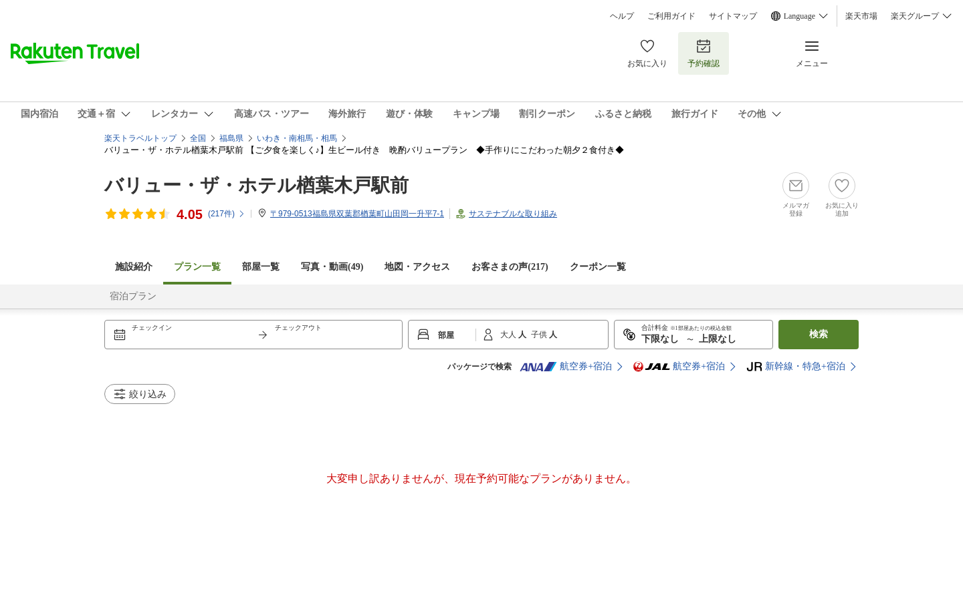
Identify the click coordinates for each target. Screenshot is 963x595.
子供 (540, 334)
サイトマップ (733, 16)
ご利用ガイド (671, 16)
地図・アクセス (417, 267)
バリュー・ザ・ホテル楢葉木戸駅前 (256, 185)
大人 (509, 334)
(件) (226, 214)
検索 (818, 334)
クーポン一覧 (598, 267)
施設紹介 (133, 267)
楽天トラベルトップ (140, 138)
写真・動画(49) (332, 267)
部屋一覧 (261, 267)
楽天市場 (861, 16)
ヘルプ (622, 16)
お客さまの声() (509, 267)
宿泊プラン (133, 296)
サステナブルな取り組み (513, 213)
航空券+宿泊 (566, 366)
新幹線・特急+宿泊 (795, 366)
